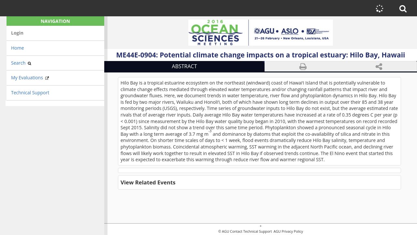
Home (17, 48)
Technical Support (30, 92)
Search (21, 63)
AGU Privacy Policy (288, 231)
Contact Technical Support (251, 231)
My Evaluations (30, 77)
